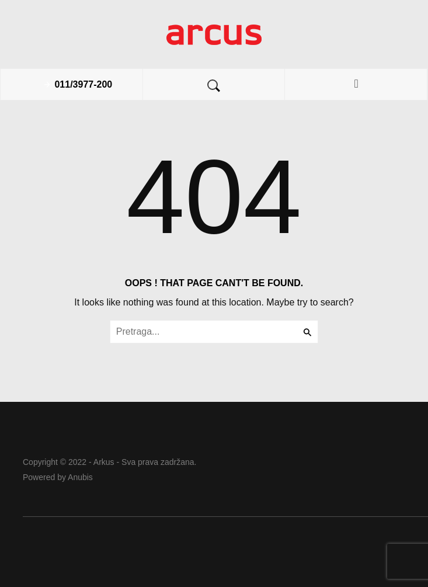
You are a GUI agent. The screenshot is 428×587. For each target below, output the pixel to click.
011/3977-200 (83, 84)
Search (214, 86)
